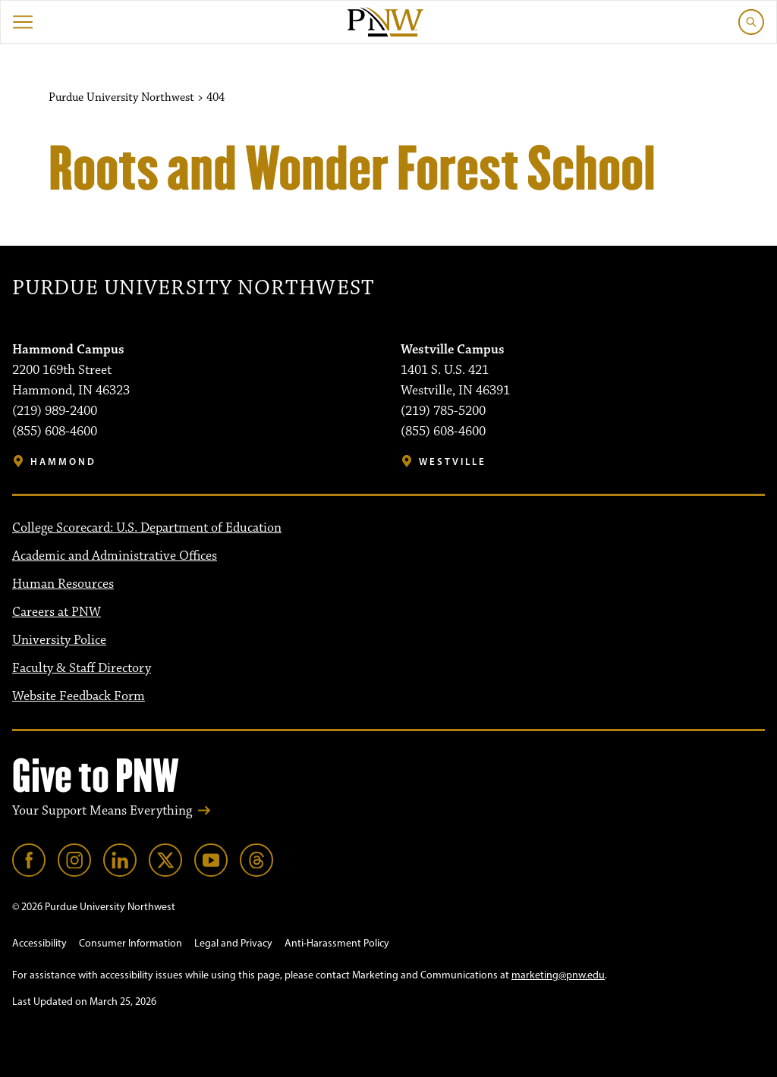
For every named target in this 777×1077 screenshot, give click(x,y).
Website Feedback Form (78, 696)
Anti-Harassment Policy (337, 943)
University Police (59, 640)
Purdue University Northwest (193, 288)
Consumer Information (130, 943)
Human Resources (63, 584)
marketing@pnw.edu (558, 975)
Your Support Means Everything (102, 810)
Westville (452, 461)
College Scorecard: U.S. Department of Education (147, 528)
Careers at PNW (56, 612)
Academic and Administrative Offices (114, 556)
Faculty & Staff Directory (81, 668)
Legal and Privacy (233, 943)
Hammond (63, 461)
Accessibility (39, 943)
